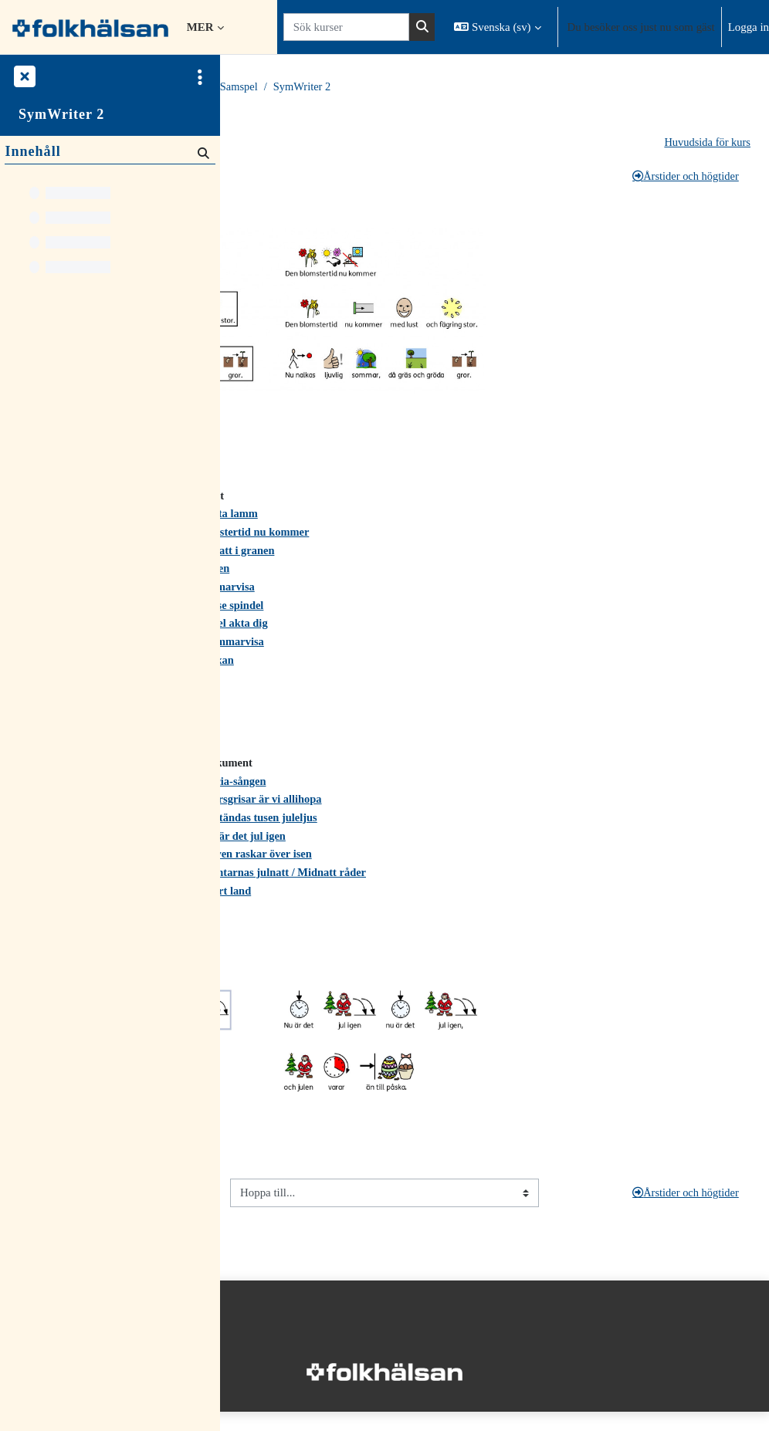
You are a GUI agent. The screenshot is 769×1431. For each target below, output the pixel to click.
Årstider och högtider (683, 177)
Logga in (748, 27)
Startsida (259, 87)
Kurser (310, 87)
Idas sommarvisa (281, 593)
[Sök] (202, 153)
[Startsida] (90, 26)
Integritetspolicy (269, 1356)
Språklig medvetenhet (301, 177)
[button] (497, 27)
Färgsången (427, 574)
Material (360, 87)
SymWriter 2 (529, 87)
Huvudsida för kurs (706, 143)
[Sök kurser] (346, 27)
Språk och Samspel (440, 87)
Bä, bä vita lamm (442, 518)
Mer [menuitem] (200, 27)
